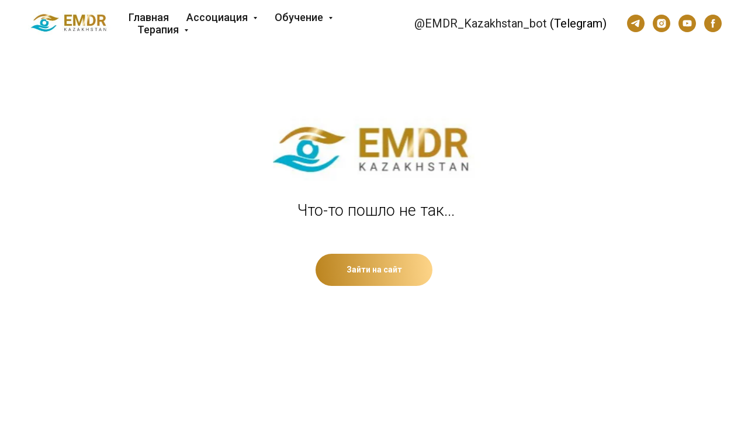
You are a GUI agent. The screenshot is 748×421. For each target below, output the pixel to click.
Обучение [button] (300, 17)
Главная (149, 17)
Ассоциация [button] (218, 17)
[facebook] (713, 23)
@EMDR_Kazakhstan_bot (480, 23)
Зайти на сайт (374, 269)
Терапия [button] (159, 29)
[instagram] (661, 23)
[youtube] (687, 23)
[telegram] (636, 23)
